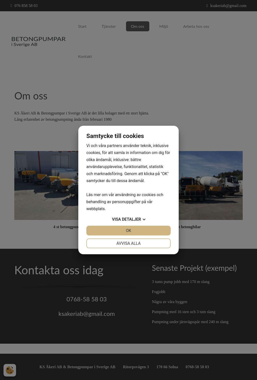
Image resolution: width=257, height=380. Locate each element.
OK (128, 230)
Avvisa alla (128, 243)
